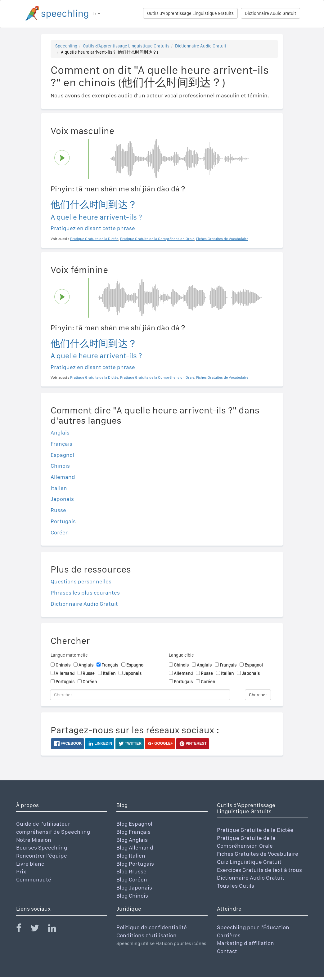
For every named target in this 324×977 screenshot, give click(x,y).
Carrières (229, 935)
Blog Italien (130, 855)
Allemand (63, 477)
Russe (58, 510)
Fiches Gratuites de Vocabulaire (257, 853)
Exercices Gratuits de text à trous (259, 870)
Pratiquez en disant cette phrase (93, 228)
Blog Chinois (132, 895)
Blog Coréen (131, 879)
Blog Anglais (132, 839)
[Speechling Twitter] (38, 929)
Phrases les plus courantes (85, 592)
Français (61, 443)
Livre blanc (30, 863)
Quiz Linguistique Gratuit (249, 862)
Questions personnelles (81, 581)
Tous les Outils (235, 885)
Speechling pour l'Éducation (253, 927)
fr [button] (96, 13)
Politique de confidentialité (151, 927)
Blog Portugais (135, 863)
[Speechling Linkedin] (56, 929)
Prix (21, 871)
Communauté (33, 879)
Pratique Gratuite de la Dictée (255, 830)
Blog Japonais (134, 887)
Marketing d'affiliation (245, 943)
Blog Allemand (134, 847)
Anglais (60, 432)
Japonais (62, 499)
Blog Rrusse (131, 871)
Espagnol (62, 455)
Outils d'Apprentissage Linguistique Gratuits (190, 13)
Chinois (60, 465)
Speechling (66, 45)
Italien (59, 488)
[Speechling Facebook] (22, 929)
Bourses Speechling (41, 847)
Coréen (60, 532)
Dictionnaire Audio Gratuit (270, 13)
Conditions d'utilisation (146, 935)
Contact (227, 951)
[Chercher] (140, 694)
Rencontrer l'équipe (41, 855)
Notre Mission (33, 839)
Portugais (63, 521)
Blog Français (133, 831)
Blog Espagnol (134, 823)
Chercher (258, 694)
